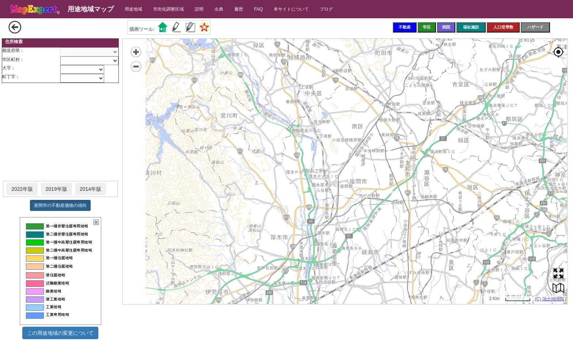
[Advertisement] (60, 132)
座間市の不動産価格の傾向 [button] (60, 205)
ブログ (326, 9)
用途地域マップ (91, 9)
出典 (219, 9)
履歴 (238, 9)
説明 (199, 9)
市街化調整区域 (168, 9)
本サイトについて (291, 9)
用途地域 (133, 9)
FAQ (258, 9)
